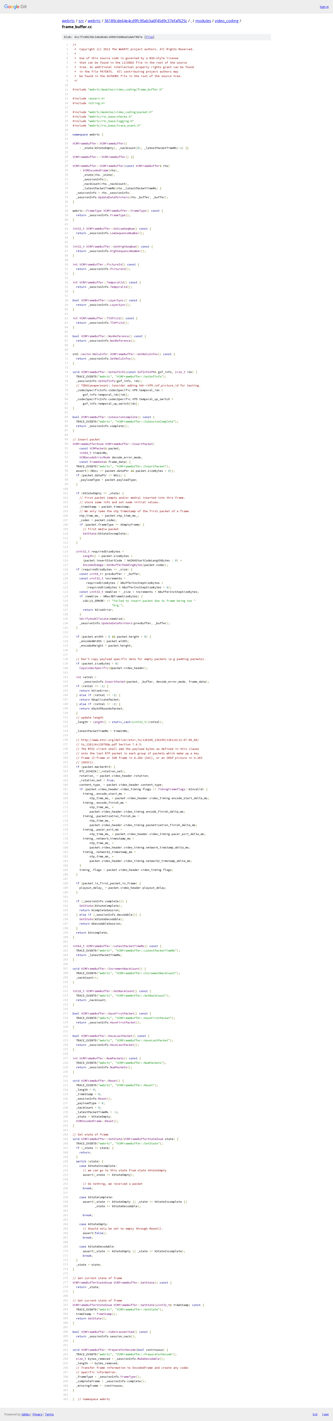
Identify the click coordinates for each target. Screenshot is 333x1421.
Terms (49, 1414)
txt (315, 1414)
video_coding (227, 20)
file (149, 37)
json (325, 1414)
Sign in (324, 7)
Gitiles (26, 1414)
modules (203, 20)
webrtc (68, 20)
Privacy (37, 1414)
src (81, 20)
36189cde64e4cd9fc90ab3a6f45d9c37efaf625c (145, 20)
